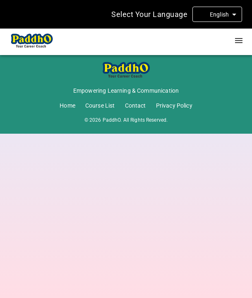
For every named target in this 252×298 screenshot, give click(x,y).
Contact (135, 105)
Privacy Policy (174, 105)
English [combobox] (219, 14)
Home (67, 105)
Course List (100, 105)
